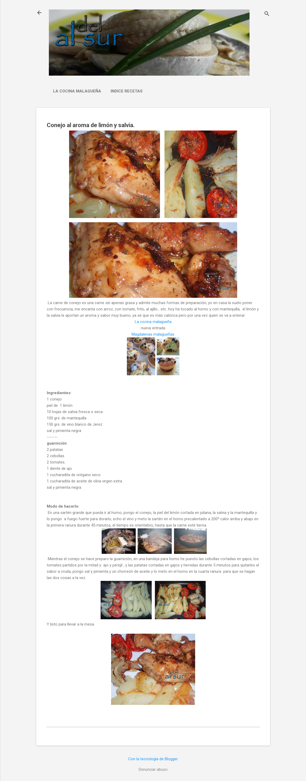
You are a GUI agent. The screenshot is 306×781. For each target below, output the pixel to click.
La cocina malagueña (77, 91)
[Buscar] (267, 14)
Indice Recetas (127, 91)
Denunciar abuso (153, 769)
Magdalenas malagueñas (153, 334)
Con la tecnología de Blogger (153, 759)
